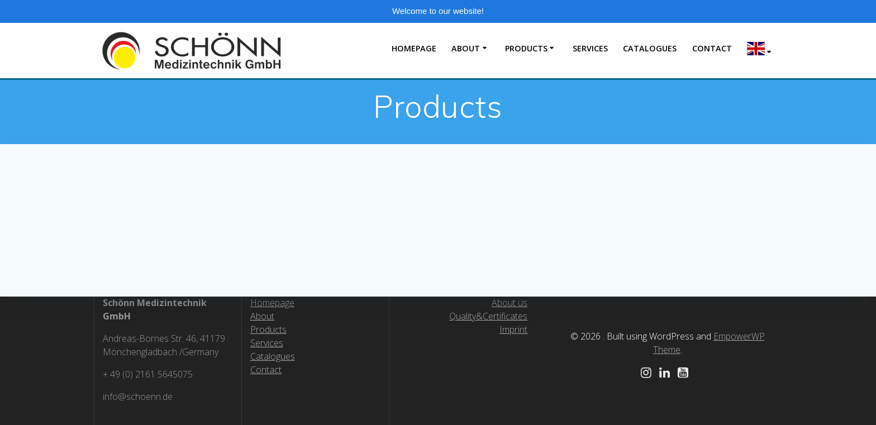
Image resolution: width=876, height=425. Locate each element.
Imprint (513, 329)
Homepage (414, 48)
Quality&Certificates (488, 316)
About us (509, 303)
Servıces (590, 48)
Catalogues (650, 48)
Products (526, 48)
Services (266, 343)
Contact (712, 48)
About (465, 48)
